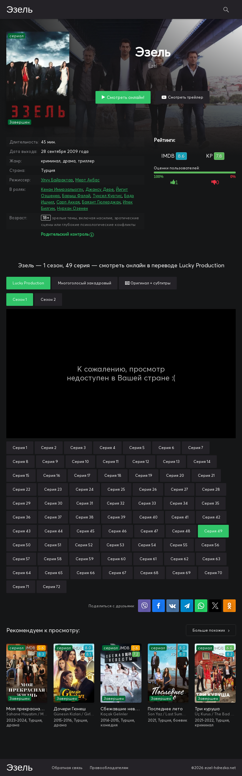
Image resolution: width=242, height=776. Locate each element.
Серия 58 (53, 558)
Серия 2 (48, 447)
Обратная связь (67, 767)
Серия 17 (82, 475)
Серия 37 (53, 517)
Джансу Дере (99, 189)
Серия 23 (53, 489)
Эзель (19, 10)
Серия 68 (149, 572)
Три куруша (207, 709)
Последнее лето (165, 709)
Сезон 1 (20, 299)
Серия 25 (116, 489)
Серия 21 (206, 475)
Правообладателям (109, 767)
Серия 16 (51, 475)
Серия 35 (210, 503)
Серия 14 (201, 461)
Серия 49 (213, 531)
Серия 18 (112, 475)
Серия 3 (78, 447)
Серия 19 (143, 475)
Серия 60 (116, 558)
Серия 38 (85, 517)
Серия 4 (107, 447)
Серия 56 (210, 545)
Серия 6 (166, 447)
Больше (209, 630)
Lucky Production (28, 283)
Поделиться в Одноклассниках (229, 605)
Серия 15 (21, 475)
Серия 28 (211, 489)
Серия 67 (117, 572)
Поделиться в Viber (144, 605)
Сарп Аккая (68, 201)
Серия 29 (22, 503)
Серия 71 (21, 586)
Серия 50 (22, 545)
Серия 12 (140, 461)
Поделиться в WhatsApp (201, 605)
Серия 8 (20, 461)
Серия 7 (195, 447)
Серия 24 (85, 489)
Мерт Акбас (87, 179)
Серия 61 (148, 558)
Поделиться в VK (172, 605)
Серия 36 (22, 517)
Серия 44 (53, 531)
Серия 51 (52, 545)
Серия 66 (86, 572)
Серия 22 (21, 489)
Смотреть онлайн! (125, 97)
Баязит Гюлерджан (101, 201)
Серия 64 (22, 572)
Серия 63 (211, 558)
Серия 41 (179, 517)
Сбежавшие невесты (121, 709)
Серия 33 (147, 503)
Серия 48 (181, 531)
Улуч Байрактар (57, 179)
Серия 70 (213, 572)
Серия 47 (149, 531)
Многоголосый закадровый (84, 283)
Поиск (226, 9)
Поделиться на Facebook (158, 605)
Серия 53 (115, 545)
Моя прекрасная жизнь (26, 709)
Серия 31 (84, 503)
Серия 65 (54, 572)
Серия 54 (147, 545)
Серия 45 (86, 531)
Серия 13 (171, 461)
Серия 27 (179, 489)
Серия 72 (51, 586)
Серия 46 (117, 531)
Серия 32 (115, 503)
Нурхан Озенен (72, 208)
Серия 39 (116, 517)
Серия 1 (20, 447)
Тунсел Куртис (107, 195)
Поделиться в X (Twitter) (215, 605)
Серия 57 (21, 558)
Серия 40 (148, 517)
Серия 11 (110, 461)
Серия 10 (80, 461)
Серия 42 (211, 517)
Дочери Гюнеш (70, 709)
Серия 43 (22, 531)
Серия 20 (175, 475)
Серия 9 (50, 461)
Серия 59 (85, 558)
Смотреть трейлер (185, 97)
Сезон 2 (48, 299)
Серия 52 (84, 545)
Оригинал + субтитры (147, 283)
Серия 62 (179, 558)
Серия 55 (178, 545)
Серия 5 (137, 447)
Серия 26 (148, 489)
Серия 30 (53, 503)
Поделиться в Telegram (187, 605)
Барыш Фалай (76, 195)
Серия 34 (179, 503)
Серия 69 (181, 572)
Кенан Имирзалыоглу (62, 189)
